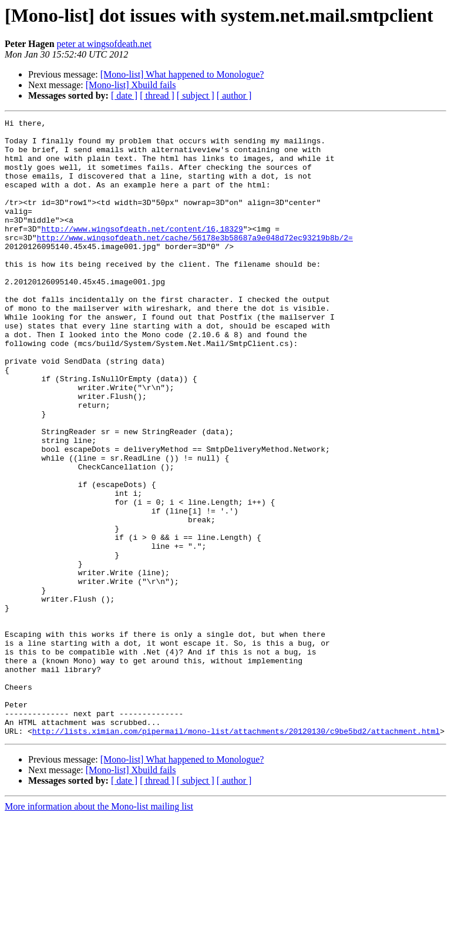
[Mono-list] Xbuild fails (131, 85)
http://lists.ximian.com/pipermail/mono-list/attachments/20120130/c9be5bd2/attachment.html (236, 854)
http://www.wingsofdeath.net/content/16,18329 (142, 251)
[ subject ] (195, 95)
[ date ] (124, 95)
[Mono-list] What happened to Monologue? (182, 74)
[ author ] (234, 95)
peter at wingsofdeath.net (104, 44)
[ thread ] (157, 95)
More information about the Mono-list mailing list (99, 930)
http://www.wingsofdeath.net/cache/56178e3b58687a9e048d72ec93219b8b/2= (195, 262)
